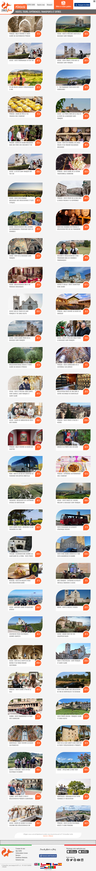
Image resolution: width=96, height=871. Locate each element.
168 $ (86, 500)
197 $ (38, 689)
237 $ (86, 607)
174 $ (86, 337)
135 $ (38, 311)
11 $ (38, 716)
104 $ (86, 769)
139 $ (38, 171)
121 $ (86, 473)
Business (18, 855)
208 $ (38, 607)
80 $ (86, 144)
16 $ (86, 311)
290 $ (38, 662)
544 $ (38, 553)
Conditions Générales (21, 857)
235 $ (86, 660)
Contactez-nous (20, 860)
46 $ (38, 634)
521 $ (86, 284)
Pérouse (20, 7)
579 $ (86, 553)
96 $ (38, 337)
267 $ (86, 60)
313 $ (86, 716)
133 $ (38, 142)
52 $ (86, 87)
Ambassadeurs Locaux (22, 853)
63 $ (38, 255)
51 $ (38, 87)
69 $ (86, 33)
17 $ (86, 527)
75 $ (38, 113)
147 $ (38, 393)
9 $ (38, 446)
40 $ (38, 500)
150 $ (38, 769)
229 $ (86, 420)
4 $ (86, 364)
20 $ (86, 391)
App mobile (19, 851)
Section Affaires (48, 836)
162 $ (38, 527)
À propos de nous (20, 848)
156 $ (38, 420)
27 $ (38, 580)
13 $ (38, 33)
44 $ (86, 257)
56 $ (86, 796)
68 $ (86, 226)
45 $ (38, 200)
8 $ (86, 580)
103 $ (86, 171)
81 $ (38, 60)
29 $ (38, 229)
